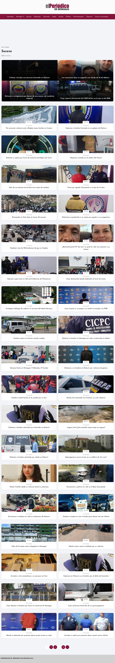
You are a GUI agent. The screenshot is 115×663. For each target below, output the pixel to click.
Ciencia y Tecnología (101, 16)
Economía (46, 16)
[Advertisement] (57, 32)
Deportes (89, 16)
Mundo (61, 16)
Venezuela (10, 16)
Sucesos (28, 16)
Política (68, 16)
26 (63, 647)
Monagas (19, 16)
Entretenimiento (78, 16)
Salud (54, 16)
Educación (37, 16)
